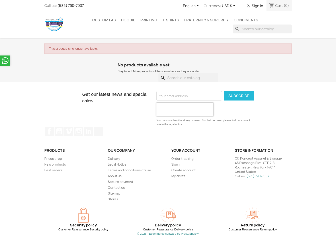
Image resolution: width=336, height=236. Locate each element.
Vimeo (68, 131)
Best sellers (53, 170)
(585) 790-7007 (70, 5)
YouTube (59, 131)
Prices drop (53, 158)
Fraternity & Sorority (206, 20)
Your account (185, 150)
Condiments (246, 20)
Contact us (116, 187)
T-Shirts (170, 20)
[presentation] (184, 109)
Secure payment (120, 182)
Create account (183, 170)
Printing (148, 20)
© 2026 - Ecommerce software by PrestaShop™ (168, 233)
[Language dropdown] (191, 6)
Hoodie (128, 20)
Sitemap (114, 193)
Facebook (49, 131)
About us (115, 176)
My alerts (178, 176)
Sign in (176, 164)
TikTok (98, 131)
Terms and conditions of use (129, 170)
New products (55, 164)
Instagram (78, 131)
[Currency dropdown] (229, 6)
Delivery (114, 158)
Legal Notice (117, 164)
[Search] (262, 29)
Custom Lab (104, 20)
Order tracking (182, 158)
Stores (113, 199)
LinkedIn (88, 131)
